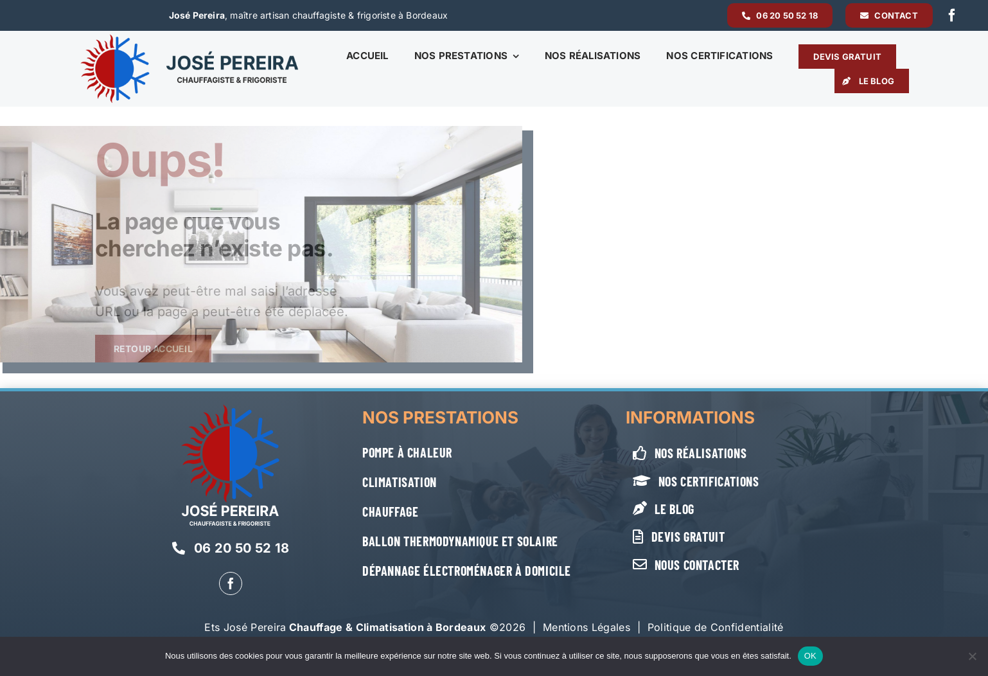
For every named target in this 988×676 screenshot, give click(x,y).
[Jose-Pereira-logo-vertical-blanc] (230, 409)
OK (810, 656)
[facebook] (952, 15)
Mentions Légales (586, 627)
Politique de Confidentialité (716, 627)
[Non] (972, 656)
